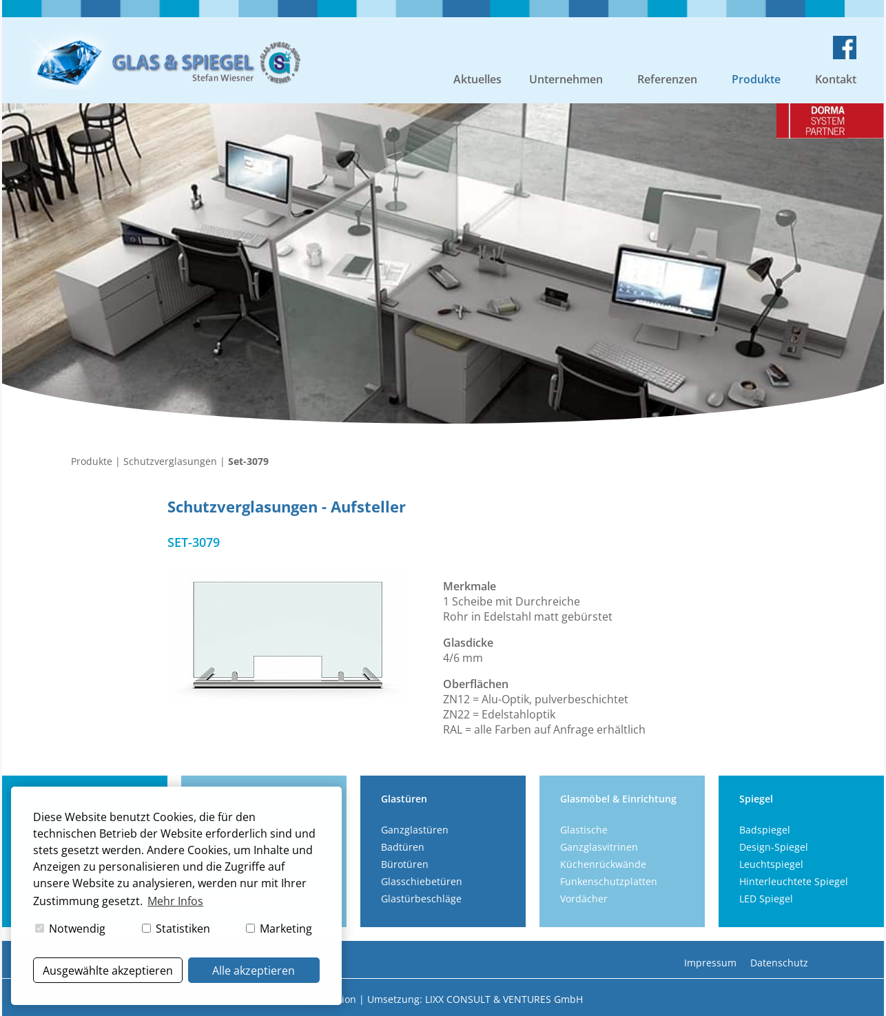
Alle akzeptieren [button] (253, 970)
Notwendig (70, 928)
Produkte (756, 79)
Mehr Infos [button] (175, 901)
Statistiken (176, 928)
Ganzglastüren (415, 829)
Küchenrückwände (603, 864)
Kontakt (835, 79)
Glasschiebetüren (421, 881)
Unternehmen (566, 79)
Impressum (710, 962)
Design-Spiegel (773, 846)
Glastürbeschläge (421, 898)
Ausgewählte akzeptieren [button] (108, 970)
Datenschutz (779, 962)
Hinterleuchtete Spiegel (793, 881)
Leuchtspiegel (771, 864)
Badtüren (402, 846)
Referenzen (667, 79)
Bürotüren (405, 864)
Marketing (279, 928)
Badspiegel (764, 829)
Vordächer (584, 898)
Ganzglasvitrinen (599, 846)
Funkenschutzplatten (608, 881)
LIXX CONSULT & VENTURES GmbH (504, 999)
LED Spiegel (766, 898)
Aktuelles (477, 79)
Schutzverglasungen (170, 461)
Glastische (584, 829)
